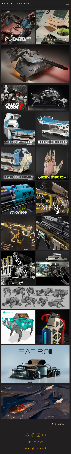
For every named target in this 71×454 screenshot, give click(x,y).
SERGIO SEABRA (16, 3)
